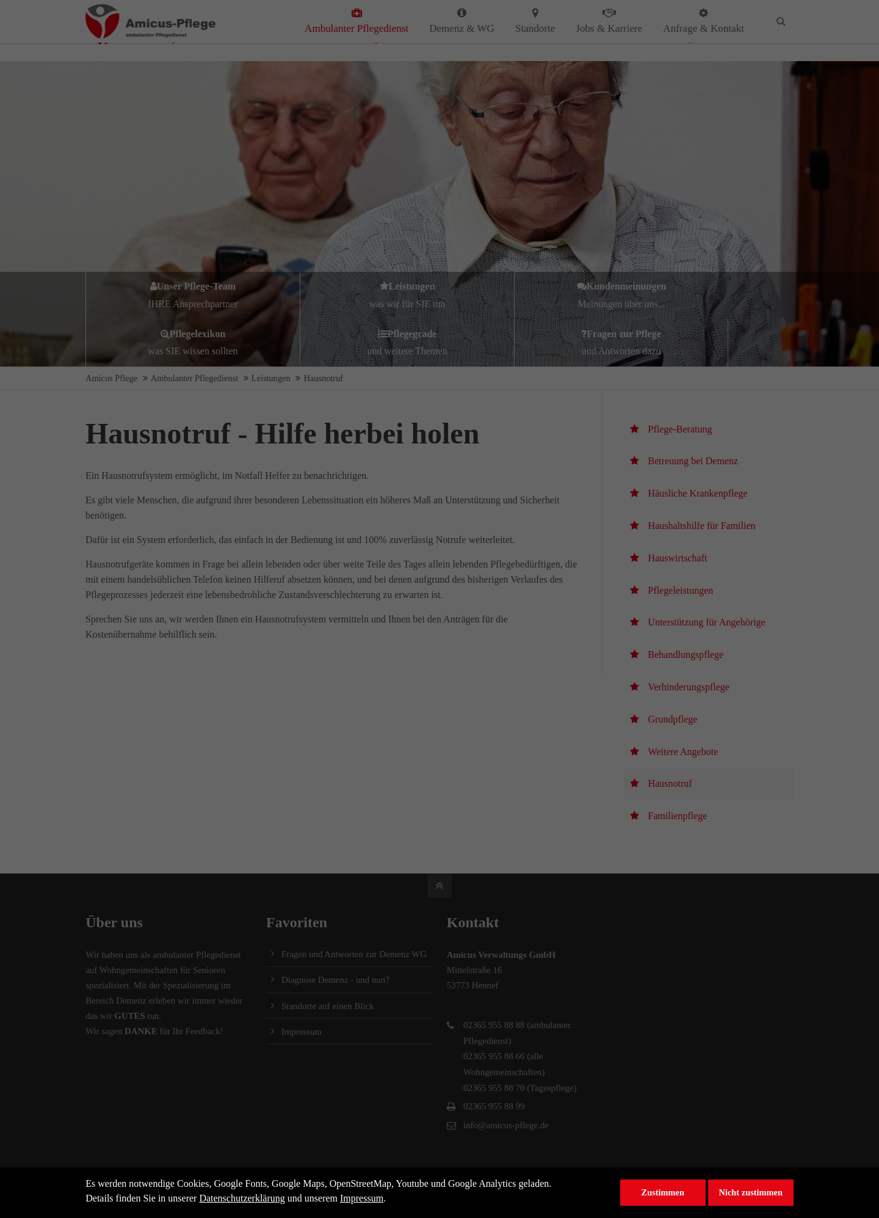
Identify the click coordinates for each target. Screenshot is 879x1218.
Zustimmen (663, 1192)
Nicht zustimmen (751, 1192)
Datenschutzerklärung (241, 1198)
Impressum (361, 1198)
